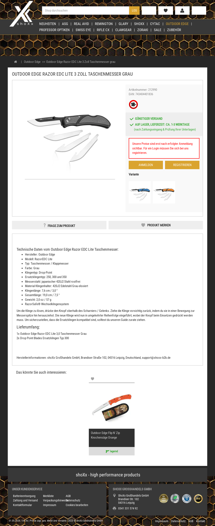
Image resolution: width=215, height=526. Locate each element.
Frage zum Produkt (61, 226)
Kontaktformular (22, 505)
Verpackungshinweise (55, 500)
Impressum (49, 505)
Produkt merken (158, 225)
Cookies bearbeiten (77, 505)
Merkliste (48, 496)
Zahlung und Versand (25, 500)
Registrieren (182, 165)
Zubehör (174, 30)
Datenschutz (73, 500)
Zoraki (142, 30)
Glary (123, 24)
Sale (157, 30)
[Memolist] (92, 379)
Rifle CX (103, 30)
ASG (65, 24)
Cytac (155, 24)
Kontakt (200, 521)
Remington (104, 24)
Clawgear (123, 30)
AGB (68, 496)
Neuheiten (47, 24)
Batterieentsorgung (24, 496)
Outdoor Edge (177, 24)
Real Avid (81, 24)
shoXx (139, 24)
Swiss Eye (83, 30)
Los (134, 10)
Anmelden (146, 165)
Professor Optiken (54, 30)
